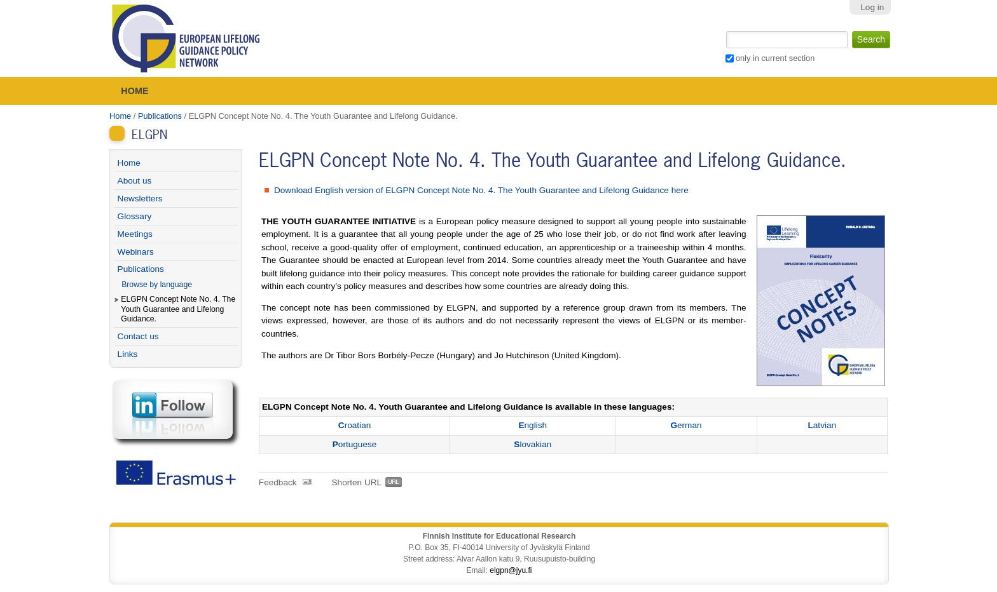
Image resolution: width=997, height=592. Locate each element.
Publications (160, 116)
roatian (354, 425)
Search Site (724, 29)
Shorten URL (357, 482)
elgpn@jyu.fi (511, 570)
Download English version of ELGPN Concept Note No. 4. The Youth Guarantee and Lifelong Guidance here (481, 190)
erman (685, 425)
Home (134, 91)
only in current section (775, 58)
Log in (872, 7)
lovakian (532, 444)
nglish (532, 425)
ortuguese (355, 444)
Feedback (278, 482)
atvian (822, 425)
